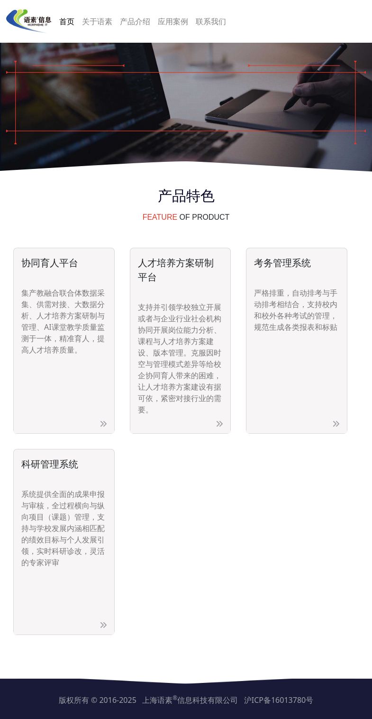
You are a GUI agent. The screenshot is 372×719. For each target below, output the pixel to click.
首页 (66, 21)
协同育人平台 (49, 262)
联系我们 (211, 21)
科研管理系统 (49, 464)
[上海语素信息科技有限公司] (29, 21)
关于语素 (97, 21)
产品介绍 (135, 21)
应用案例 (173, 21)
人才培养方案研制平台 (176, 269)
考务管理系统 (282, 262)
